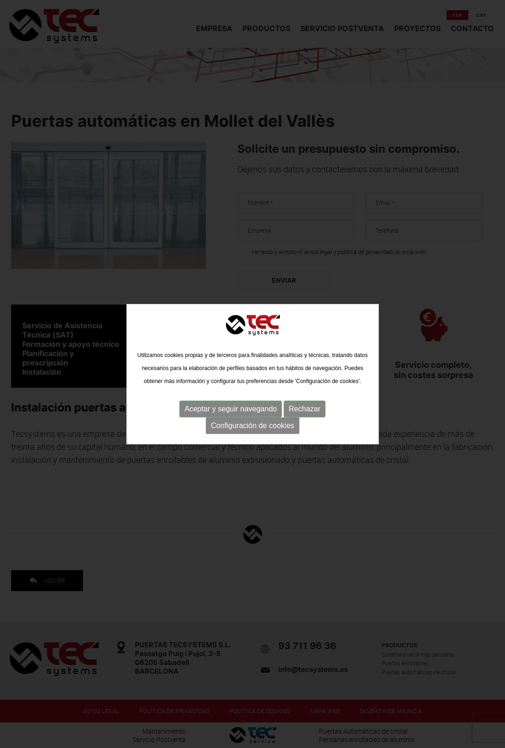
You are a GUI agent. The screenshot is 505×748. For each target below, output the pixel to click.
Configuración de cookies (252, 425)
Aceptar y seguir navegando (231, 409)
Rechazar (304, 409)
